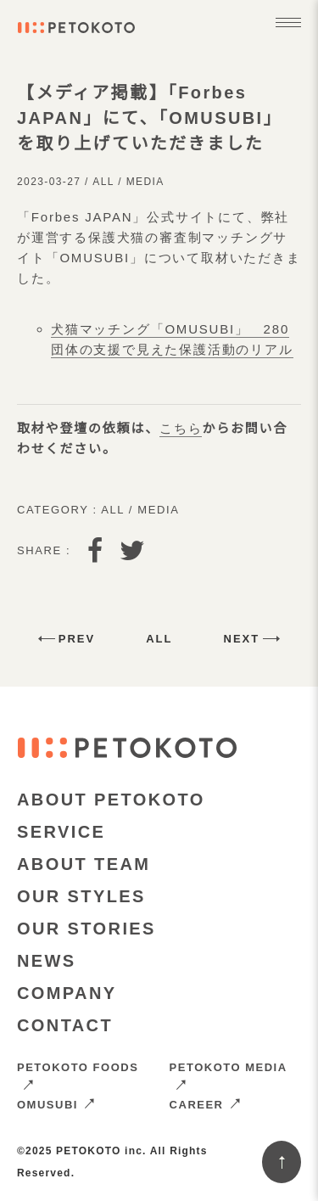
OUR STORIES (86, 928)
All (103, 182)
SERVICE (61, 831)
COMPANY (67, 993)
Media (145, 182)
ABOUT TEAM (83, 864)
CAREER (206, 1104)
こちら (180, 428)
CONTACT (65, 1025)
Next (242, 638)
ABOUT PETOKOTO (111, 799)
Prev (77, 638)
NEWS (46, 960)
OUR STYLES (81, 896)
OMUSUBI (56, 1104)
